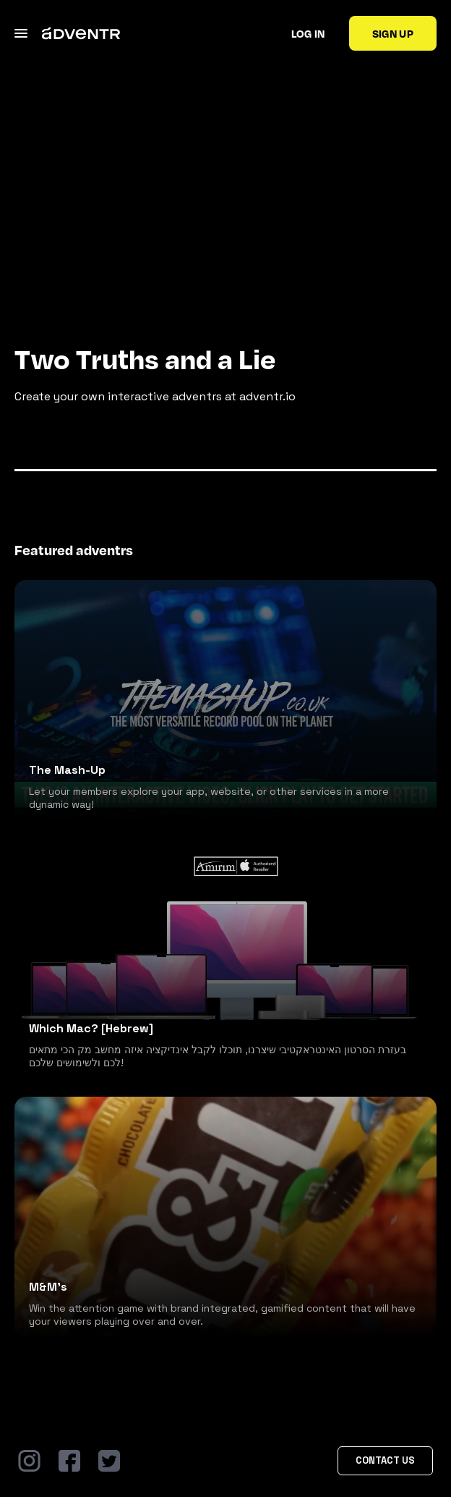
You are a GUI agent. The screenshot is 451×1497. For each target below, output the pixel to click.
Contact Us (385, 1460)
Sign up (392, 33)
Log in (308, 33)
